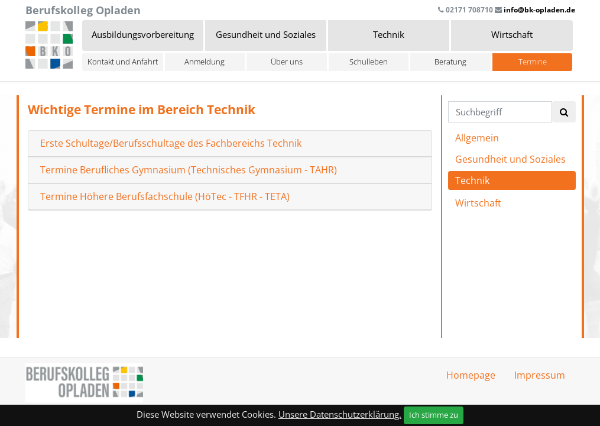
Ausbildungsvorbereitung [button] (143, 34)
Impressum (539, 375)
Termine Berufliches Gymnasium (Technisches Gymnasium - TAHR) (188, 170)
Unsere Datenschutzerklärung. (339, 414)
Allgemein (477, 137)
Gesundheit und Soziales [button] (266, 34)
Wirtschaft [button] (512, 34)
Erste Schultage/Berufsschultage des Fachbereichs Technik (170, 143)
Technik (472, 180)
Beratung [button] (450, 61)
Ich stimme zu (433, 414)
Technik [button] (388, 34)
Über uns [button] (287, 61)
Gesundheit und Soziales (510, 159)
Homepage (470, 375)
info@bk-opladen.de (539, 10)
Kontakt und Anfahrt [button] (122, 61)
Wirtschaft (478, 202)
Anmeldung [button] (204, 61)
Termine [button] (532, 61)
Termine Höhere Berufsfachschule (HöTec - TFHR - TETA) (165, 196)
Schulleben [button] (368, 61)
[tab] (230, 144)
